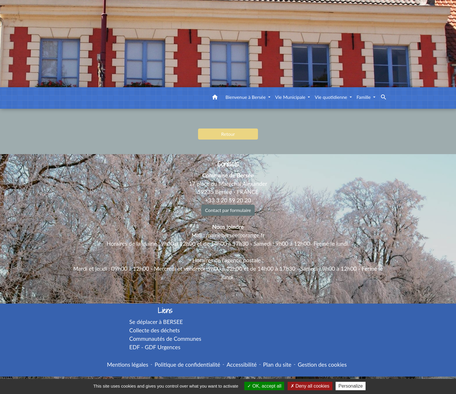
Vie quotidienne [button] (331, 97)
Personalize (351, 386)
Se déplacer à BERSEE (156, 321)
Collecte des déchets (154, 330)
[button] (215, 98)
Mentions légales (127, 364)
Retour (228, 134)
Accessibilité (242, 364)
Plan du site (277, 364)
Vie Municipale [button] (291, 97)
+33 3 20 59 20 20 (228, 200)
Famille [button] (364, 97)
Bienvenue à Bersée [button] (246, 97)
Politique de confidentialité (187, 364)
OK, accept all (264, 386)
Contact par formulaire (228, 210)
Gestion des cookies (322, 364)
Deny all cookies (310, 386)
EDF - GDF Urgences (155, 347)
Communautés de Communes (165, 338)
